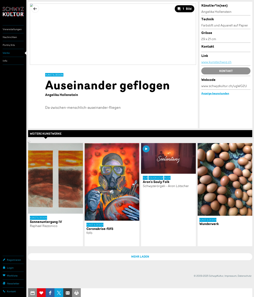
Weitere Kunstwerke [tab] (45, 134)
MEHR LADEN (140, 256)
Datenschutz (244, 275)
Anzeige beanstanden (215, 93)
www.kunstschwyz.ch (216, 62)
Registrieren (12, 260)
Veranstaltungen (12, 29)
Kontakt (9, 291)
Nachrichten (10, 37)
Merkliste (10, 275)
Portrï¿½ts (9, 45)
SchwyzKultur (13, 11)
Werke (6, 53)
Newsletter (11, 283)
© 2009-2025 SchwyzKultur (208, 275)
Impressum (230, 275)
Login (8, 268)
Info (5, 61)
